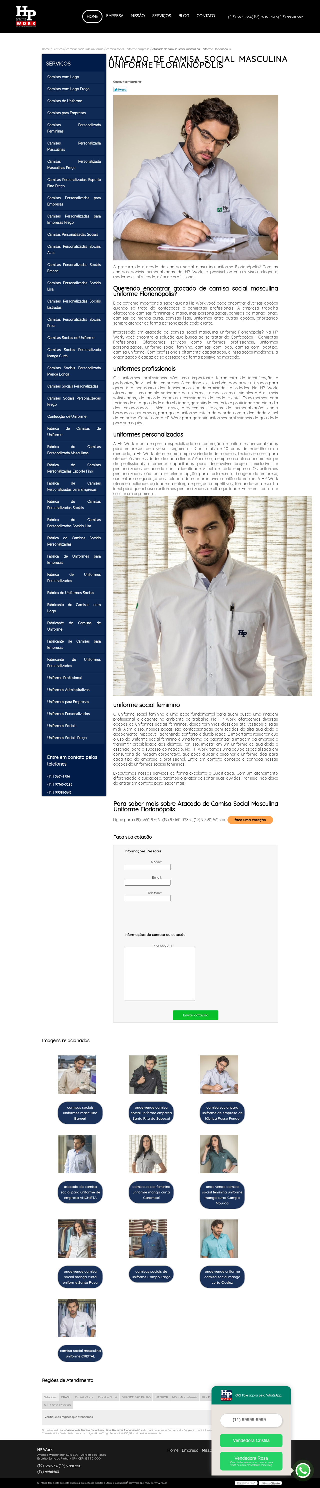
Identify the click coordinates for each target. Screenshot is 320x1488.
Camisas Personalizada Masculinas (74, 146)
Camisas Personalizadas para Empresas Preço (74, 219)
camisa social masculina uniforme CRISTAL (80, 1353)
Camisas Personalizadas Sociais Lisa (74, 286)
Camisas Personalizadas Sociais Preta (74, 323)
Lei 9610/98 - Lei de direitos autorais (140, 1433)
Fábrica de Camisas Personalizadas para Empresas (74, 486)
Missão (138, 15)
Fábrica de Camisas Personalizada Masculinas (74, 450)
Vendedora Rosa (251, 1461)
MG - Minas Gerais (184, 1397)
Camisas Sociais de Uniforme (71, 338)
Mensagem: (149, 971)
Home (92, 16)
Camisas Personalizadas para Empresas (74, 201)
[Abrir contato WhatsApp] (303, 1470)
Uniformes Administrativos (68, 690)
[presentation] (156, 919)
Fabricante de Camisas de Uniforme (74, 626)
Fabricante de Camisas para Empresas (74, 644)
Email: (144, 880)
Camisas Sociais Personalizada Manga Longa (74, 371)
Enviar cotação (195, 1015)
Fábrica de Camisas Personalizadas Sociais (74, 505)
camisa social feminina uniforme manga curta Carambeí (151, 1192)
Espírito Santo (84, 1397)
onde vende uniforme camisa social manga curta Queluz (222, 1277)
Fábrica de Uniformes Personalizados (74, 578)
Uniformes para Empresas (68, 702)
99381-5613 (295, 17)
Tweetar (120, 89)
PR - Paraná (210, 1397)
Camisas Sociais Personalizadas (73, 386)
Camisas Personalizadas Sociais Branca (74, 268)
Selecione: (50, 1397)
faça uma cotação (250, 820)
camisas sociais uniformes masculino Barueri (80, 1113)
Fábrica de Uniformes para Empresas (74, 559)
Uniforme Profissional (65, 678)
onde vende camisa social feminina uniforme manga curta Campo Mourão (222, 1194)
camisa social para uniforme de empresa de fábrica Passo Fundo (222, 1113)
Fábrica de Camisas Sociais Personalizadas (74, 541)
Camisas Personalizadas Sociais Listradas (74, 304)
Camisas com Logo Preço (68, 89)
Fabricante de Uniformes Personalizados (74, 663)
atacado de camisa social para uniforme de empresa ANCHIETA (80, 1192)
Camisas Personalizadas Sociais (73, 235)
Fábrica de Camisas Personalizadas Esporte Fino (74, 468)
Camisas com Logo (63, 77)
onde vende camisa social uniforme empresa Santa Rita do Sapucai (151, 1113)
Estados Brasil (108, 1397)
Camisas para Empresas (67, 113)
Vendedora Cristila (251, 1440)
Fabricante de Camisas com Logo (74, 608)
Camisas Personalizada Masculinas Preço (74, 165)
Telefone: (144, 896)
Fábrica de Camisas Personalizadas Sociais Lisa (74, 523)
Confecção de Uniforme (67, 417)
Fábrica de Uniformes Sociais (71, 593)
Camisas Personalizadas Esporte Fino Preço (74, 183)
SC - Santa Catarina (57, 1405)
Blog (183, 15)
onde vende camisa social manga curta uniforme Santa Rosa (80, 1277)
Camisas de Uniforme (65, 101)
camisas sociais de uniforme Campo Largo (151, 1274)
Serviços (161, 15)
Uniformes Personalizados (69, 714)
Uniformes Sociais (62, 726)
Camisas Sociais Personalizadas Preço (74, 401)
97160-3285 (269, 17)
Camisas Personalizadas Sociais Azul (74, 250)
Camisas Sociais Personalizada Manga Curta (74, 353)
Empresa (114, 15)
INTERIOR (161, 1397)
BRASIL (66, 1397)
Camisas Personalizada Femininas (74, 128)
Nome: (144, 865)
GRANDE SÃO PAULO (136, 1397)
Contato (205, 15)
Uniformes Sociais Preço (67, 738)
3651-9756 (244, 17)
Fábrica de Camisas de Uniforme (74, 432)
